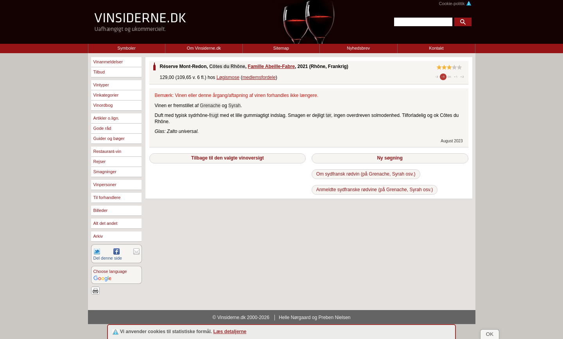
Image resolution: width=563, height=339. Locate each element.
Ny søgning (389, 158)
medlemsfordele (259, 77)
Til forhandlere (107, 197)
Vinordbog (103, 105)
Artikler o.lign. (106, 118)
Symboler (126, 48)
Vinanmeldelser (108, 61)
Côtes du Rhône (227, 66)
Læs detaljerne (230, 331)
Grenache (210, 105)
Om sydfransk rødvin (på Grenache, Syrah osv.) (366, 174)
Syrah (234, 105)
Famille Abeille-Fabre (271, 66)
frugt (214, 115)
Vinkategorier (106, 95)
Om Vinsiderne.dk (204, 48)
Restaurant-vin (107, 151)
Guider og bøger (109, 138)
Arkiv (98, 236)
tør (328, 115)
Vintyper (101, 85)
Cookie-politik (455, 3)
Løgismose (228, 77)
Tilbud (99, 72)
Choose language (110, 271)
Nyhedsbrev (358, 48)
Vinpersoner (105, 184)
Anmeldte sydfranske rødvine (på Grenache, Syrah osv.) (374, 189)
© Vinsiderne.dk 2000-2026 (241, 317)
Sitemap (281, 48)
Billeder (100, 210)
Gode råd (102, 128)
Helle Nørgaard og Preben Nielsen (314, 317)
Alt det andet (105, 223)
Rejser (99, 161)
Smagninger (105, 171)
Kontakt (436, 48)
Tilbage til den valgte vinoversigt (227, 158)
